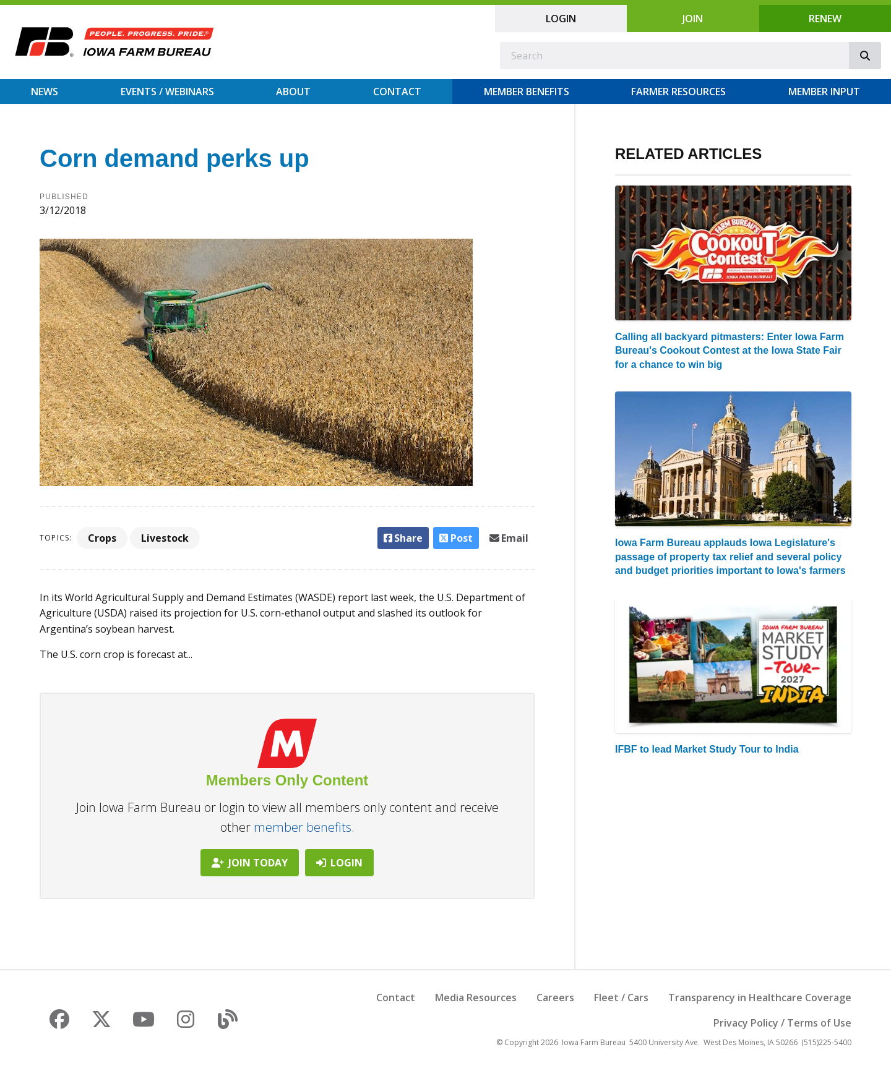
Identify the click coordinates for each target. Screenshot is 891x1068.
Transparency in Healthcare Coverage (759, 997)
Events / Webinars (167, 91)
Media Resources (476, 997)
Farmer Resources (678, 91)
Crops (102, 538)
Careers (555, 997)
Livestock (165, 538)
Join (692, 18)
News (44, 91)
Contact (397, 91)
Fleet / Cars (621, 997)
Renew (825, 18)
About (293, 91)
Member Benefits (526, 91)
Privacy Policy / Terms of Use (782, 1023)
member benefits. (304, 827)
